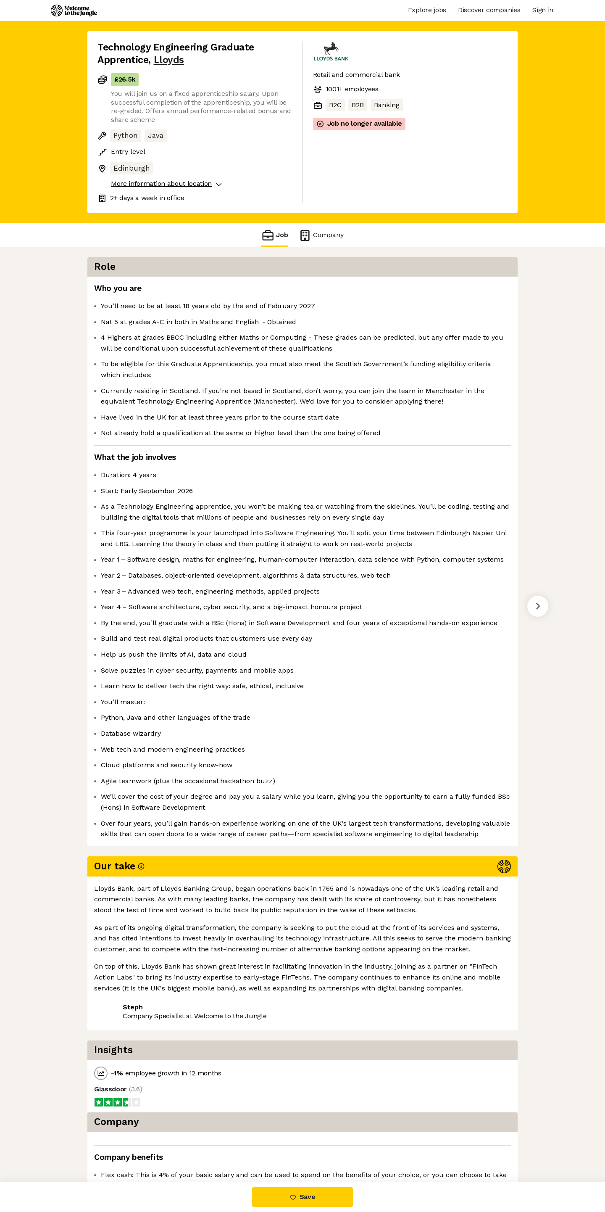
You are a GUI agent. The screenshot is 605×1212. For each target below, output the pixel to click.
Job (274, 235)
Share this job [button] (120, 1147)
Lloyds (169, 60)
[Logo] (74, 10)
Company (321, 235)
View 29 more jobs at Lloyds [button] (202, 1147)
